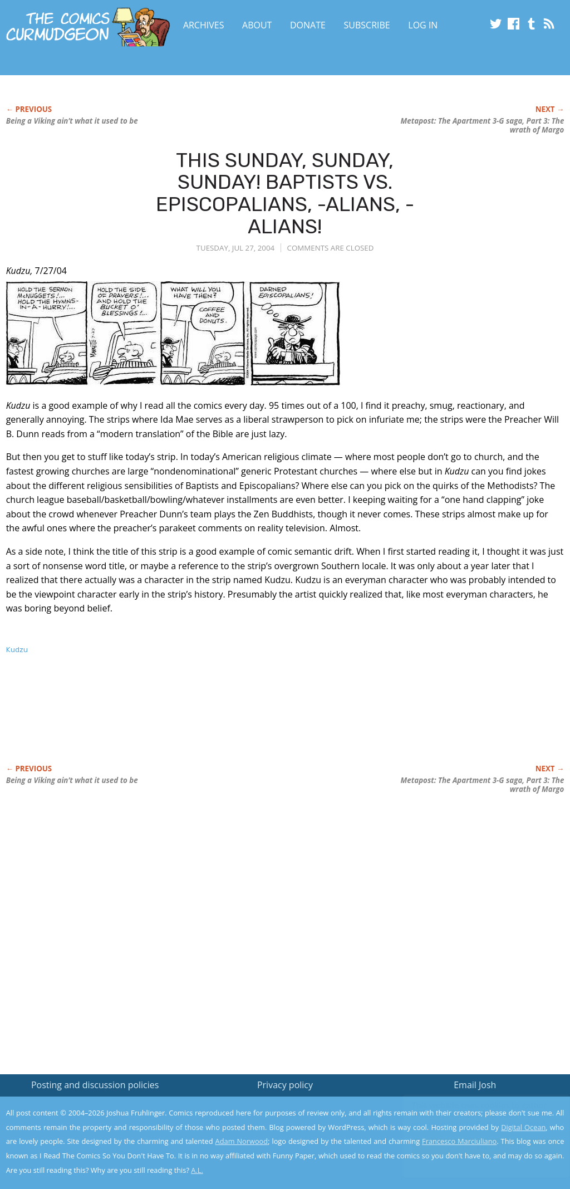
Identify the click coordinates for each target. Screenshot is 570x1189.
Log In (423, 25)
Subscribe (367, 25)
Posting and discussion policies (95, 1085)
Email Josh (475, 1085)
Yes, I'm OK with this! (475, 1147)
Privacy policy (285, 1085)
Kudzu (17, 649)
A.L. (197, 1170)
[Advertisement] (208, 721)
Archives (203, 25)
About (257, 25)
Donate (308, 25)
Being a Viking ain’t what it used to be (72, 121)
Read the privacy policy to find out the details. (470, 1119)
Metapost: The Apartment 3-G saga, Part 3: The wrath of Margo (482, 125)
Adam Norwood (241, 1141)
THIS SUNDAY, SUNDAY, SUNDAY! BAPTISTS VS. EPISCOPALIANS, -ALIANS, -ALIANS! (285, 193)
